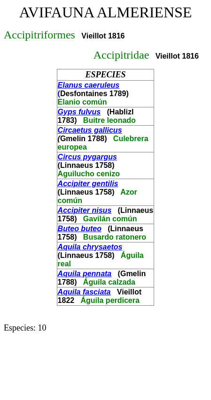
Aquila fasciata (84, 292)
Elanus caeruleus (89, 85)
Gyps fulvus (79, 112)
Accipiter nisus (85, 210)
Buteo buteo (80, 229)
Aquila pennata (85, 274)
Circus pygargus (87, 157)
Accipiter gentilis (88, 184)
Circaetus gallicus (90, 130)
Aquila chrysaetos (90, 247)
